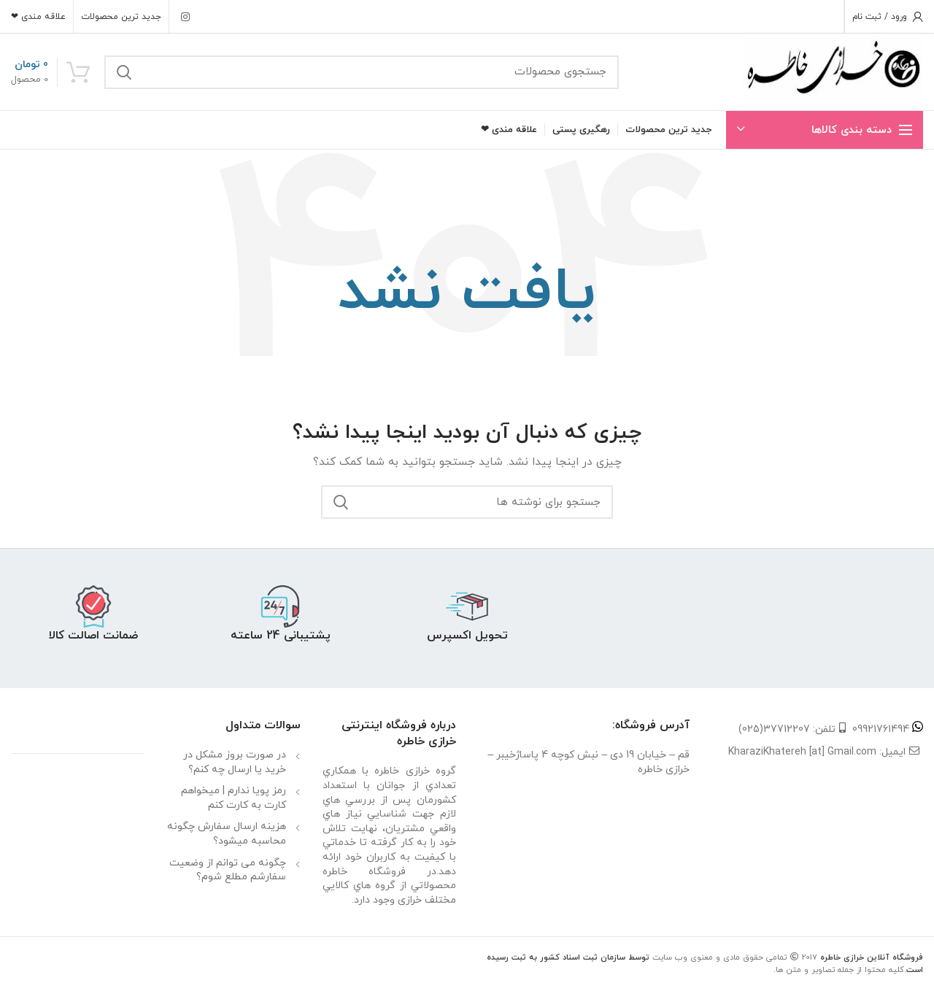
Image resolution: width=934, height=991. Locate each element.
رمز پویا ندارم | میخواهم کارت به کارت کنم (233, 798)
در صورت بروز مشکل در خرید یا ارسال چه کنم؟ (234, 762)
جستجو (124, 72)
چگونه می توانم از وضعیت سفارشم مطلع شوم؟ (227, 870)
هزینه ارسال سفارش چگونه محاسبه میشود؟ (226, 834)
